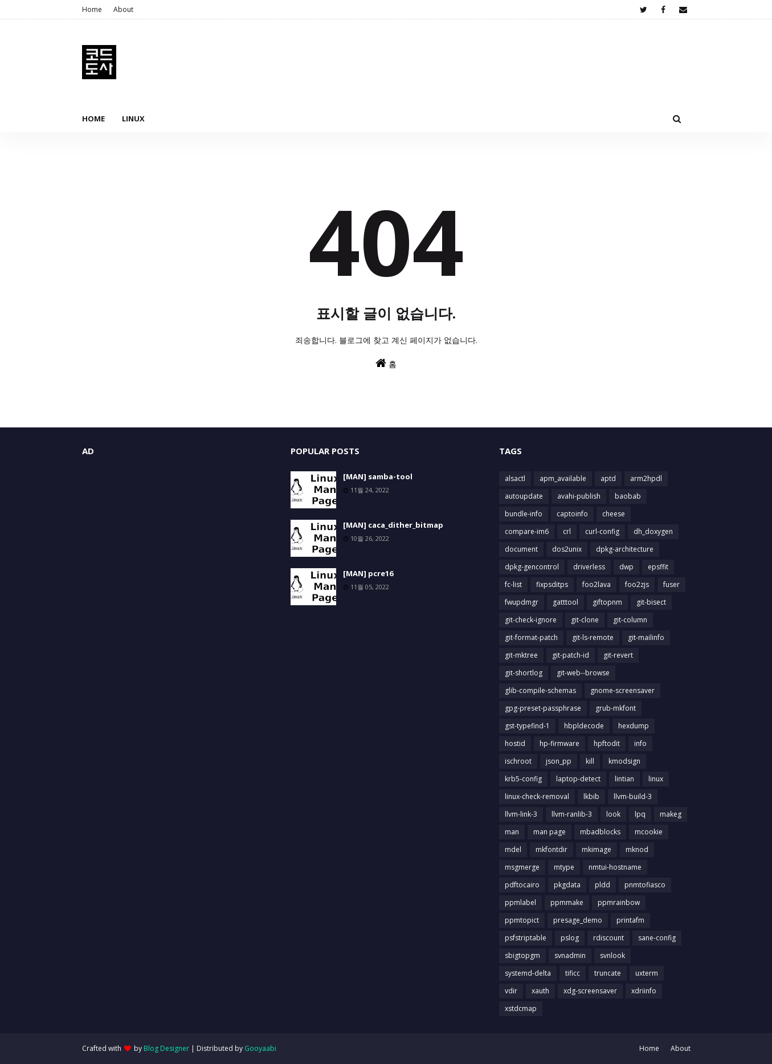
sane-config (657, 938)
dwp (626, 567)
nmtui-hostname (615, 867)
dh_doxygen (653, 531)
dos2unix (567, 549)
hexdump (633, 726)
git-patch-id (570, 655)
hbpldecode (584, 726)
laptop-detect (578, 779)
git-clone (585, 620)
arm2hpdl (646, 478)
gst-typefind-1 (527, 726)
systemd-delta (528, 973)
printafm (630, 920)
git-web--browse (583, 673)
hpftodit (607, 743)
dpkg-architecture (624, 549)
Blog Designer (166, 1048)
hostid (515, 743)
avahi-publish (579, 496)
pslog (570, 938)
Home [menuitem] (93, 118)
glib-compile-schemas (540, 690)
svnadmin (570, 955)
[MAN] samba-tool (377, 476)
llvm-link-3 (521, 814)
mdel (513, 849)
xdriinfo (643, 991)
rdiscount (608, 938)
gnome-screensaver (622, 690)
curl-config (602, 531)
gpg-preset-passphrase (543, 708)
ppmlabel (520, 902)
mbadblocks (600, 832)
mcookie (649, 832)
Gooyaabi (260, 1048)
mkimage (596, 849)
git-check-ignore (531, 620)
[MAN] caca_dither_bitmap (393, 525)
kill (590, 761)
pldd (602, 885)
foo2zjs (637, 584)
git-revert (618, 655)
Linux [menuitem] (133, 118)
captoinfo (572, 514)
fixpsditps (552, 584)
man (512, 832)
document (521, 549)
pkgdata (567, 885)
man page (549, 832)
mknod (637, 849)
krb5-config (523, 779)
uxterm (646, 973)
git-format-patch (531, 637)
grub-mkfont (615, 708)
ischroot (518, 761)
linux (655, 779)
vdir (511, 991)
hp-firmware (559, 743)
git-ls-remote (593, 637)
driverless (589, 567)
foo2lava (596, 584)
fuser (671, 584)
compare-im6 (527, 531)
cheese (613, 514)
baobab (628, 496)
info (640, 743)
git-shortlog (523, 673)
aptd (608, 478)
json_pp (558, 761)
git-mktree (521, 655)
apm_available (563, 478)
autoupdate (524, 496)
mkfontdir (551, 849)
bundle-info (523, 514)
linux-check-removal (537, 796)
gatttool (565, 602)
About (123, 9)
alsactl (515, 478)
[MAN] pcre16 (368, 573)
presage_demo (577, 920)
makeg (670, 814)
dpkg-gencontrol (532, 567)
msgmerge (522, 867)
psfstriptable (525, 938)
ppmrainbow (619, 902)
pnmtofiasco (644, 885)
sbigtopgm (522, 955)
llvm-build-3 (633, 796)
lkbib (591, 796)
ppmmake (566, 902)
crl (567, 531)
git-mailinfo (646, 637)
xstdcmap (521, 1008)
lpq (640, 814)
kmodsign (624, 761)
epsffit (658, 567)
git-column (630, 620)
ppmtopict (522, 920)
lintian (624, 779)
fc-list (513, 584)
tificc (572, 973)
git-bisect (651, 602)
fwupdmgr (521, 602)
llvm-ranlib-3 (572, 814)
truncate (607, 973)
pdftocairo (522, 885)
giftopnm (607, 602)
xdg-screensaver (590, 991)
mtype (564, 867)
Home (92, 9)
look (613, 814)
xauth (540, 991)
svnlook (612, 955)
